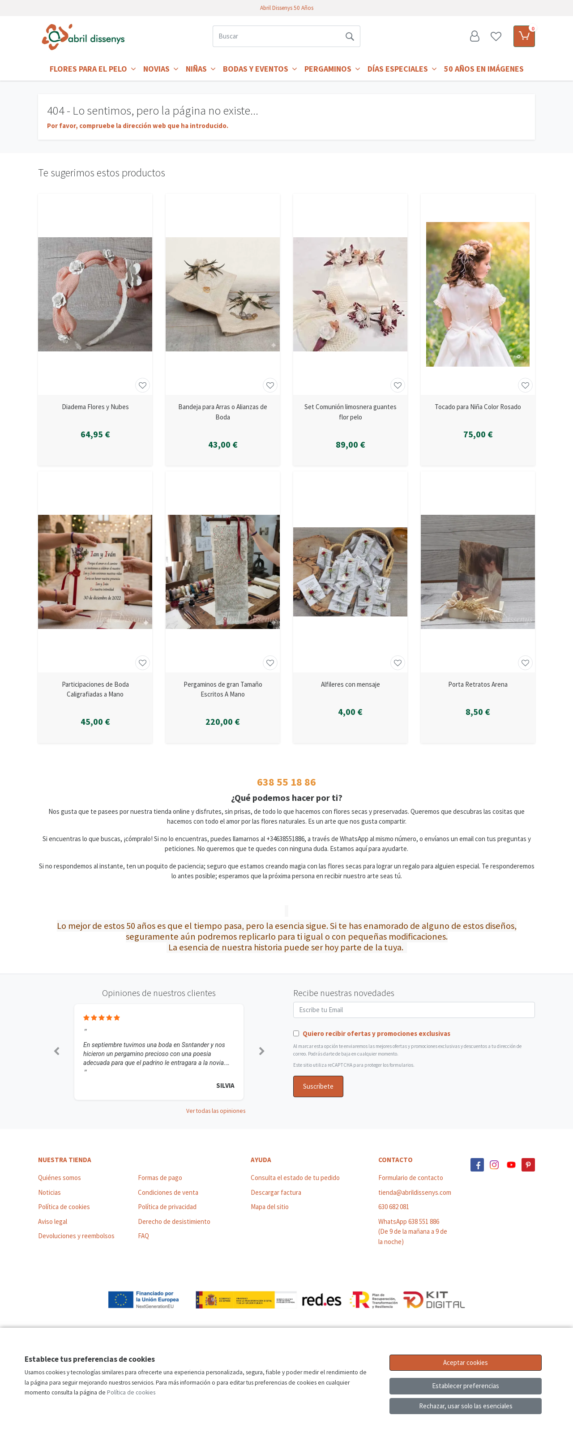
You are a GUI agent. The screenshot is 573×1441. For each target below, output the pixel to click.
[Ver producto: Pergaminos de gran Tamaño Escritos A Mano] (223, 571)
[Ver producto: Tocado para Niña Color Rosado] (478, 294)
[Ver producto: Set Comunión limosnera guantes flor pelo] (350, 294)
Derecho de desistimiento (174, 1221)
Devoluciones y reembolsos (76, 1235)
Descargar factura (276, 1192)
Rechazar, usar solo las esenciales (466, 1406)
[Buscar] (276, 36)
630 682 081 (393, 1206)
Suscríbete (318, 1086)
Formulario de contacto (410, 1177)
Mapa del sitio (270, 1206)
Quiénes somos (59, 1177)
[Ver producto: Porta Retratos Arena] (478, 571)
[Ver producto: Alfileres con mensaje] (350, 571)
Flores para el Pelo (93, 69)
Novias (161, 69)
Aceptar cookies (465, 1362)
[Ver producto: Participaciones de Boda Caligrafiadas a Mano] (95, 571)
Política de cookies (64, 1206)
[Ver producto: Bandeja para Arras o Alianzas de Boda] (223, 294)
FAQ (143, 1235)
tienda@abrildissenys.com (414, 1192)
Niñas (201, 69)
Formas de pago (160, 1177)
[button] (56, 1052)
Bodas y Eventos (260, 69)
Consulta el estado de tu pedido (295, 1177)
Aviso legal (52, 1221)
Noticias (49, 1192)
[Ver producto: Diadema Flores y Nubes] (95, 294)
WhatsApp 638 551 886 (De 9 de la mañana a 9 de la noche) (412, 1231)
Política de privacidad (167, 1206)
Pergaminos (332, 69)
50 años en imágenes (484, 69)
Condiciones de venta (168, 1192)
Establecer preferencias (465, 1385)
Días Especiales (402, 69)
